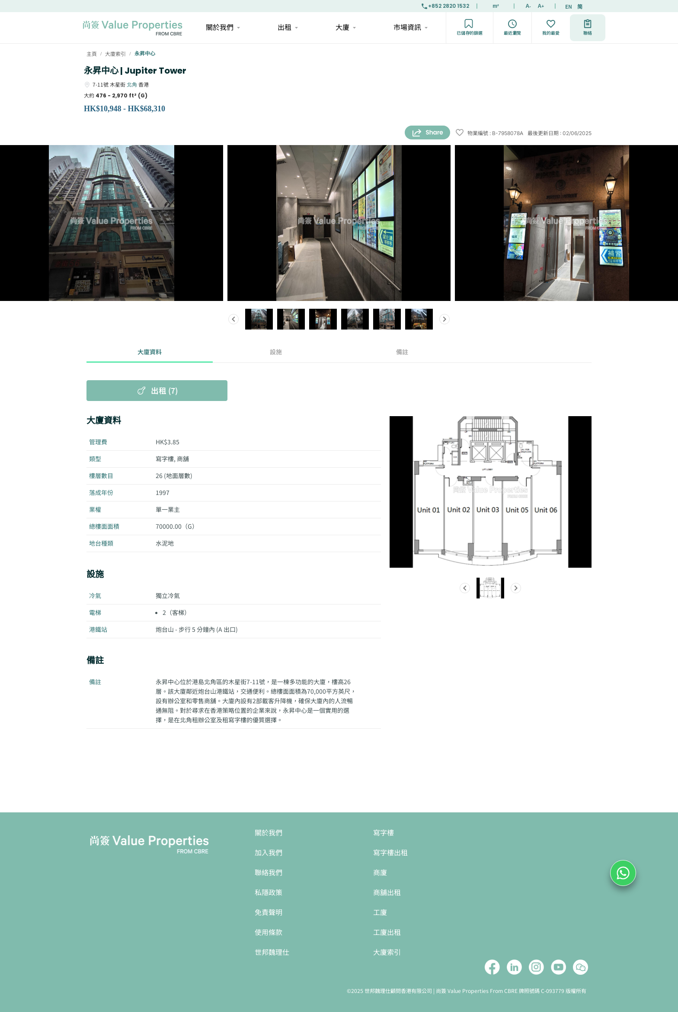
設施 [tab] (276, 352)
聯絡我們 (268, 873)
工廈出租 (387, 933)
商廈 (380, 873)
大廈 (345, 27)
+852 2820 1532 (445, 6)
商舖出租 (387, 893)
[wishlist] (460, 133)
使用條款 (268, 933)
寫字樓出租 (390, 853)
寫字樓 (383, 833)
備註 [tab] (402, 352)
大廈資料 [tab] (149, 352)
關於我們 (222, 27)
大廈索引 (387, 952)
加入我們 (268, 853)
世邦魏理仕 (272, 952)
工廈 (380, 913)
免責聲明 (268, 913)
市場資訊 (410, 27)
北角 (132, 84)
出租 (287, 27)
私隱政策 (268, 893)
